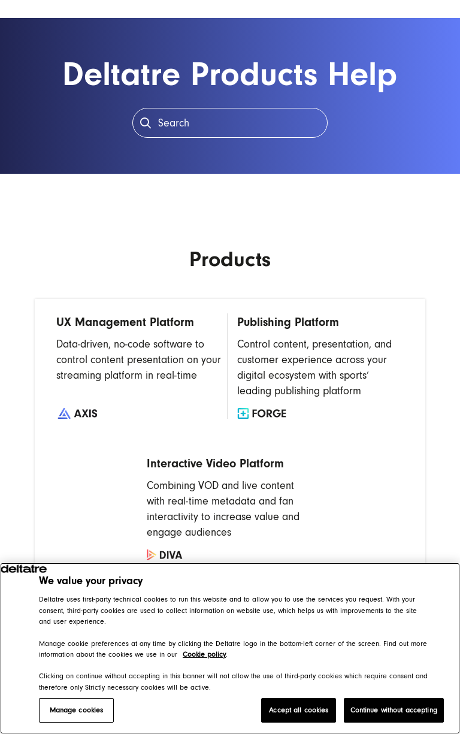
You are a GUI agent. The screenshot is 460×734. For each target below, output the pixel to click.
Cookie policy (204, 654)
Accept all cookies (298, 710)
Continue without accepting (393, 710)
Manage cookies (77, 710)
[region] (230, 648)
